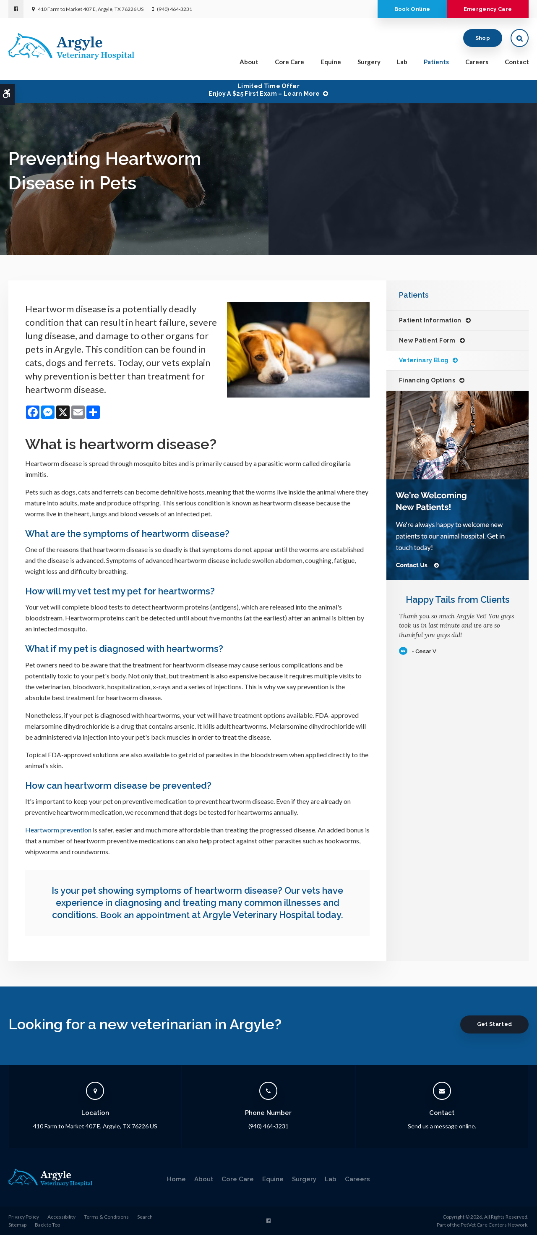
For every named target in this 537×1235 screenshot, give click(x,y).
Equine (331, 63)
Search (145, 1216)
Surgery (369, 63)
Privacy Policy (23, 1216)
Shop (482, 40)
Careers (476, 63)
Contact (517, 63)
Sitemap (17, 1225)
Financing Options (427, 380)
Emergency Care (485, 9)
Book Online (406, 9)
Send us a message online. (442, 1126)
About (249, 63)
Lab (402, 63)
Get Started (492, 1023)
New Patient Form (427, 340)
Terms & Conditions (106, 1216)
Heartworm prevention (58, 830)
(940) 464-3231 (174, 9)
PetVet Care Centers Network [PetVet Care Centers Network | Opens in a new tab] (494, 1225)
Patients (436, 63)
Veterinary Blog (423, 360)
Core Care (289, 63)
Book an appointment (144, 915)
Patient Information (430, 320)
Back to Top (47, 1225)
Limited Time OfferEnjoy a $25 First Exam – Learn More (264, 90)
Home (176, 1179)
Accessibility (61, 1216)
